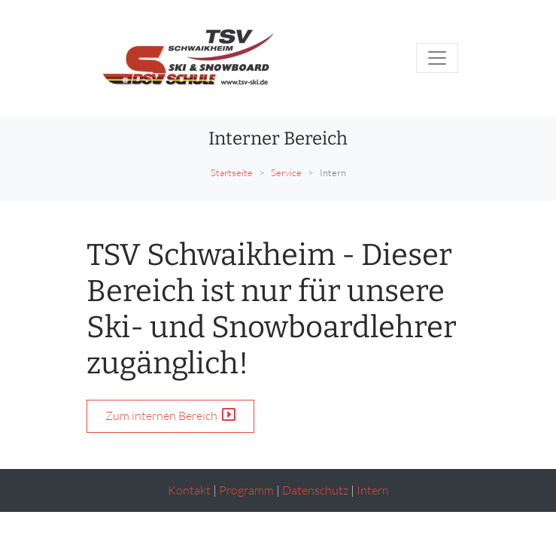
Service (286, 172)
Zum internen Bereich (170, 415)
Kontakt (189, 490)
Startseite (232, 172)
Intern (373, 490)
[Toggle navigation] (437, 58)
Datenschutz (315, 490)
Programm (246, 490)
